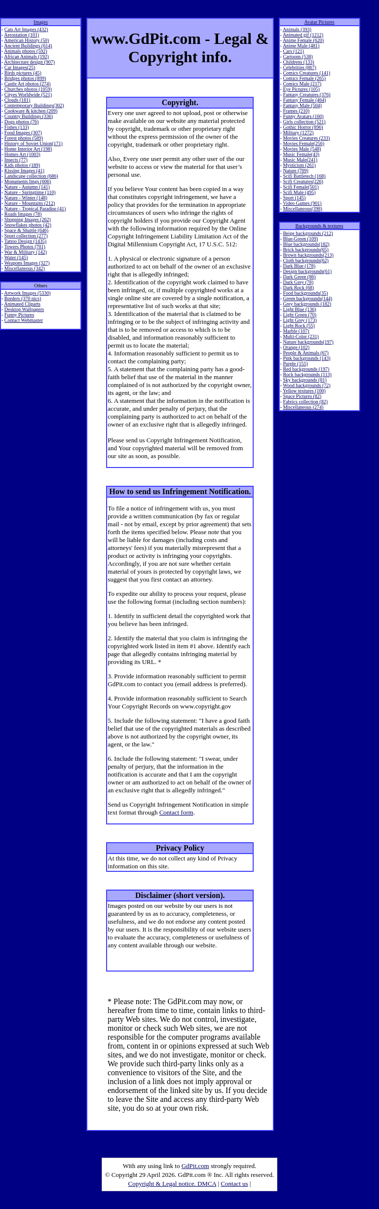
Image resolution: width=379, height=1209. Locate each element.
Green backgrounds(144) (307, 298)
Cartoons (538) (297, 56)
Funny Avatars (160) (303, 116)
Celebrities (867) (299, 67)
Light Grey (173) (299, 320)
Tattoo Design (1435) (25, 241)
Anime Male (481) (301, 45)
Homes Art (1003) (22, 154)
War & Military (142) (25, 252)
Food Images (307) (23, 132)
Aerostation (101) (21, 35)
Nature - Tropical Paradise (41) (35, 208)
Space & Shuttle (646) (26, 230)
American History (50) (26, 40)
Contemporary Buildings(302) (34, 105)
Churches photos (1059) (28, 89)
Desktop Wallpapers (24, 309)
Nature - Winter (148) (25, 197)
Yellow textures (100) (304, 390)
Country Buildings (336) (28, 116)
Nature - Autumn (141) (27, 187)
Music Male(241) (300, 159)
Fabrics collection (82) (305, 401)
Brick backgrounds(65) (305, 249)
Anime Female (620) (303, 40)
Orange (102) (296, 347)
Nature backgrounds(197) (308, 342)
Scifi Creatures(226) (303, 181)
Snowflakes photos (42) (27, 225)
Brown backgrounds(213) (308, 255)
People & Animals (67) (306, 352)
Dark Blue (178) (299, 266)
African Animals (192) (26, 56)
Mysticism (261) (299, 165)
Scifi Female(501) (300, 187)
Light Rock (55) (298, 325)
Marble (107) (296, 331)
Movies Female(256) (303, 143)
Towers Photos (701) (24, 246)
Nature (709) (295, 170)
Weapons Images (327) (27, 263)
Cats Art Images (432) (26, 29)
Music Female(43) (301, 154)
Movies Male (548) (302, 149)
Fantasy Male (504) (302, 105)
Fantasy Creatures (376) (306, 94)
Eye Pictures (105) (301, 89)
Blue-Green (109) (300, 238)
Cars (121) (293, 51)
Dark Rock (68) (298, 287)
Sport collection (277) (26, 235)
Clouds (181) (17, 100)
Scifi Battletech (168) (304, 176)
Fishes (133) (16, 127)
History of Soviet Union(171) (33, 143)
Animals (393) (297, 29)
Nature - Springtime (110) (30, 192)
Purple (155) (295, 363)
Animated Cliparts (22, 304)
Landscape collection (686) (31, 176)
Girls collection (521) (304, 121)
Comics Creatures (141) (306, 73)
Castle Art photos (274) (27, 83)
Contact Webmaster (23, 320)
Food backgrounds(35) (305, 293)
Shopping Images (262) (27, 219)
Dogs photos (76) (21, 121)
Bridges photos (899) (25, 78)
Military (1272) (298, 132)
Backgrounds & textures (319, 226)
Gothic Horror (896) (303, 127)
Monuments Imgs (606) (27, 181)
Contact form (176, 812)
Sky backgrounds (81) (304, 380)
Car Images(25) (19, 67)
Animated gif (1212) (303, 35)
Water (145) (16, 257)
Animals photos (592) (25, 51)
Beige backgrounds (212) (308, 233)
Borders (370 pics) (22, 298)
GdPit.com (195, 1166)
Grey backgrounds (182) (307, 304)
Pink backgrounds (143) (306, 358)
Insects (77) (16, 159)
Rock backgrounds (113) (307, 374)
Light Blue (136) (299, 309)
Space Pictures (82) (302, 396)
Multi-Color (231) (301, 336)
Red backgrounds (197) (306, 369)
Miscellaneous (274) (303, 407)
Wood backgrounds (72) (306, 385)
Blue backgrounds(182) (306, 244)
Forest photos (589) (23, 138)
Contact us (234, 1183)
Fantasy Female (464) (304, 100)
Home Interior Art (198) (28, 149)
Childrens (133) (298, 62)
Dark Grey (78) (298, 282)
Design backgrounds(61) (307, 271)
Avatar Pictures (319, 22)
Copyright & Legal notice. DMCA (172, 1183)
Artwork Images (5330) (27, 293)
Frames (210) (296, 111)
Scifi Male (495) (299, 192)
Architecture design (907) (29, 62)
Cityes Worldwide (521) (28, 94)
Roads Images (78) (23, 214)
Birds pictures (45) (22, 73)
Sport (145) (294, 197)
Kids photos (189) (22, 165)
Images (41, 22)
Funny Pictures (19, 314)
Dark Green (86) (299, 276)
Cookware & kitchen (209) (30, 111)
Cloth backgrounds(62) (306, 260)
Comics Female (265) (304, 78)
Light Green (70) (299, 314)
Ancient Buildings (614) (28, 45)
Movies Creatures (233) (306, 138)
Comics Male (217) (302, 83)
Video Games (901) (302, 203)
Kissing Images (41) (24, 170)
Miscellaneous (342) (24, 268)
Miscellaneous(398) (302, 208)
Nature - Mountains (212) (29, 203)
